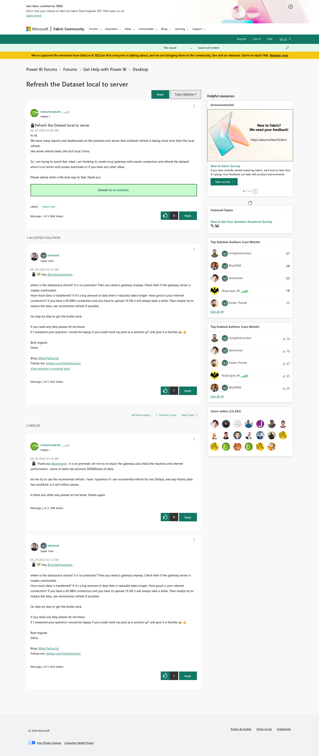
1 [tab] (244, 191)
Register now (279, 55)
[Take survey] (224, 181)
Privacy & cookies (241, 729)
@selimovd (59, 463)
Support (197, 28)
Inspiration (111, 28)
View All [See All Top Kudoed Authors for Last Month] (217, 396)
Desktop (140, 69)
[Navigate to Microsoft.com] (37, 29)
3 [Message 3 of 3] (42, 508)
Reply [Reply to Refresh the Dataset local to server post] (188, 215)
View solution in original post (50, 368)
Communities (146, 28)
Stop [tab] (255, 191)
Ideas (128, 28)
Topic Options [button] (184, 94)
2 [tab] (246, 191)
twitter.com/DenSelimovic (63, 363)
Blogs (164, 28)
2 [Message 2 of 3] (42, 381)
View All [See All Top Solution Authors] (217, 311)
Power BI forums (41, 69)
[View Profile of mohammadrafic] (50, 111)
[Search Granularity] (178, 48)
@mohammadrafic (60, 274)
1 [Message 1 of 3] (42, 216)
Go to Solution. (119, 190)
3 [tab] (248, 191)
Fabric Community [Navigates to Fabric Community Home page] (69, 28)
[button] (160, 94)
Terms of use (264, 729)
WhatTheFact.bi (48, 358)
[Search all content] (244, 48)
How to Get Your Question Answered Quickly (241, 222)
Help (270, 38)
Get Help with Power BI (105, 69)
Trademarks (284, 729)
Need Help (49, 206)
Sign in (257, 38)
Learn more (34, 15)
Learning (180, 28)
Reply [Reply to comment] (188, 390)
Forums (93, 28)
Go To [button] (283, 39)
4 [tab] (251, 191)
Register (242, 38)
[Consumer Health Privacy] (79, 742)
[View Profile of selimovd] (53, 255)
